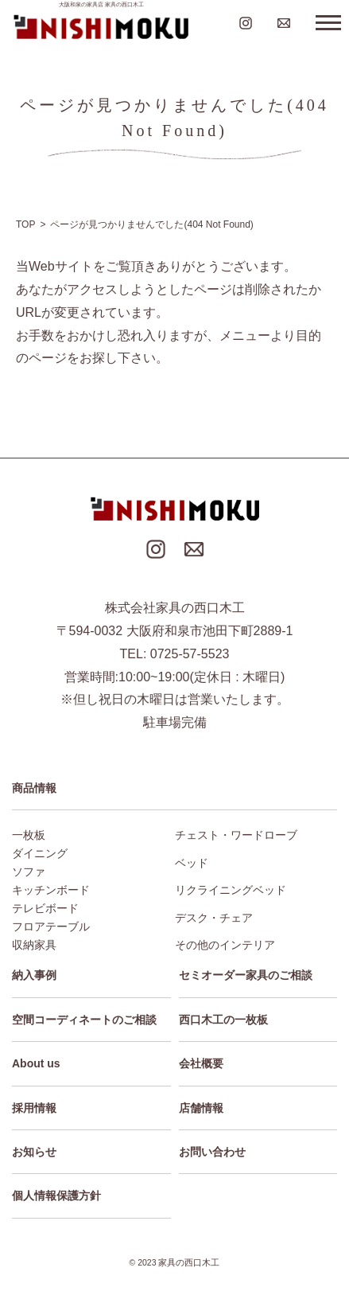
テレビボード (45, 908)
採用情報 (34, 1108)
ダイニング (40, 853)
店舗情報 (201, 1108)
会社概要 (201, 1063)
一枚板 (28, 835)
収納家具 (34, 944)
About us (36, 1063)
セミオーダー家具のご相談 (245, 975)
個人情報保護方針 (56, 1195)
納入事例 (34, 975)
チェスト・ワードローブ (236, 835)
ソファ (28, 871)
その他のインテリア (225, 944)
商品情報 (34, 788)
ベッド (191, 862)
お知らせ (34, 1151)
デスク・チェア (214, 917)
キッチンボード (51, 889)
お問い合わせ (212, 1151)
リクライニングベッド (230, 889)
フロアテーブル (51, 926)
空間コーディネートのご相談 (84, 1019)
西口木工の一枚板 (223, 1019)
